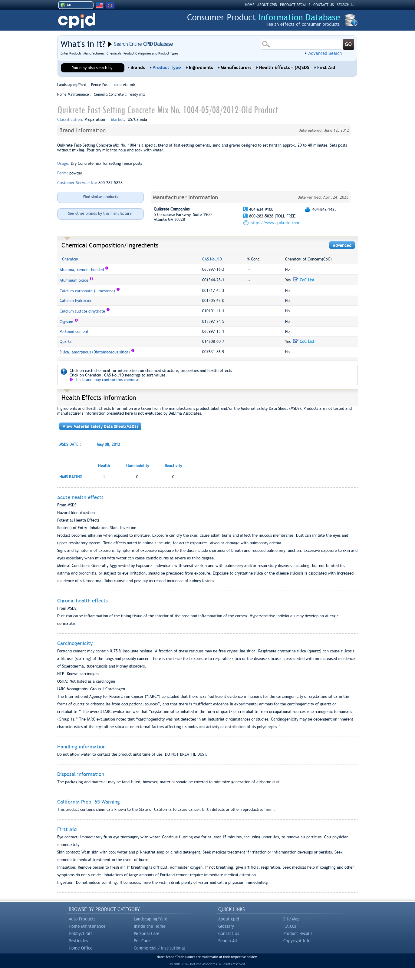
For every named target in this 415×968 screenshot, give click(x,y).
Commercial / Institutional (159, 948)
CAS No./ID (212, 259)
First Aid (326, 67)
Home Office (81, 948)
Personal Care (147, 933)
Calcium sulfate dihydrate (82, 311)
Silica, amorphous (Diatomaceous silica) (95, 352)
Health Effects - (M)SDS (284, 67)
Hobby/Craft (80, 933)
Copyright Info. (297, 940)
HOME (249, 5)
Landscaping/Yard (150, 919)
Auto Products (82, 919)
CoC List (303, 280)
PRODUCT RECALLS (295, 5)
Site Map (291, 919)
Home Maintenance (87, 926)
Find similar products (100, 197)
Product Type (167, 67)
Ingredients (201, 67)
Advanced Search (325, 53)
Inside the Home (150, 926)
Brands (137, 67)
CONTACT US (323, 5)
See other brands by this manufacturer (100, 213)
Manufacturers (236, 67)
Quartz (65, 341)
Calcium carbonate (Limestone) (87, 291)
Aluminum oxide (74, 280)
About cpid (228, 919)
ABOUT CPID (267, 5)
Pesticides (78, 940)
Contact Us (228, 933)
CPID (76, 20)
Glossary (226, 926)
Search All (227, 940)
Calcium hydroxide (76, 300)
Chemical (70, 259)
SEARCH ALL (346, 5)
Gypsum (66, 322)
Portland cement (74, 331)
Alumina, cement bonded (82, 269)
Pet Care (142, 940)
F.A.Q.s (289, 926)
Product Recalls (297, 933)
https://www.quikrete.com (275, 222)
